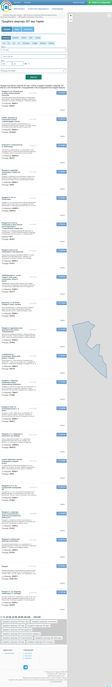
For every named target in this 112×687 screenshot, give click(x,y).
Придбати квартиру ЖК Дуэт (38, 626)
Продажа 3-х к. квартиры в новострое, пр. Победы (12, 435)
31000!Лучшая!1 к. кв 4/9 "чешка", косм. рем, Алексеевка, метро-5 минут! (11, 278)
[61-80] (20, 617)
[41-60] (14, 617)
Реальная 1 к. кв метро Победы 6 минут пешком (11, 303)
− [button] (71, 20)
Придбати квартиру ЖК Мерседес (48, 638)
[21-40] (8, 617)
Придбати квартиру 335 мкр (13, 626)
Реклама (28, 656)
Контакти (28, 653)
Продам (5, 566)
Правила (28, 658)
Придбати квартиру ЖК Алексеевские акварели (21, 634)
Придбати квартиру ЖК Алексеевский (17, 638)
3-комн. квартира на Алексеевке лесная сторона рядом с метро (11, 119)
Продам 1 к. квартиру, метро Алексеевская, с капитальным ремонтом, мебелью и (11, 515)
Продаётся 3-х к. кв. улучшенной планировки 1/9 (11, 487)
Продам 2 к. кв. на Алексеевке (9, 198)
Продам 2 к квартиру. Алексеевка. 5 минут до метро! (11, 172)
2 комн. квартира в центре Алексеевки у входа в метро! (12, 461)
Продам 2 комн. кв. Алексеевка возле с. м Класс (10, 409)
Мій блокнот (19, 9)
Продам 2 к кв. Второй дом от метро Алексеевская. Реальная (12, 93)
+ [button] (71, 16)
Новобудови (57, 9)
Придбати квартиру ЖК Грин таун (15, 622)
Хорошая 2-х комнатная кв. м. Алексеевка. (12, 146)
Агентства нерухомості (38, 9)
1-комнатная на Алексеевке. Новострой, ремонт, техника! (11, 356)
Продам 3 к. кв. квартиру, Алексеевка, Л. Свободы (11, 592)
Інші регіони (9, 653)
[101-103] (37, 617)
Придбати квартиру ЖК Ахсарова (40, 642)
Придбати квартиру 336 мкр (13, 642)
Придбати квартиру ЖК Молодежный (16, 630)
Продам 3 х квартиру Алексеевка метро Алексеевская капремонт (11, 382)
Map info (108, 686)
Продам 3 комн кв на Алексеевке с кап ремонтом (12, 251)
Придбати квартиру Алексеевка (44, 622)
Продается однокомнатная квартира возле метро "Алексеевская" (12, 330)
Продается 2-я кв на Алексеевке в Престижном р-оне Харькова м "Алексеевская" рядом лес (12, 225)
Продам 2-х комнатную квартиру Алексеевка (11, 540)
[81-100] (27, 617)
